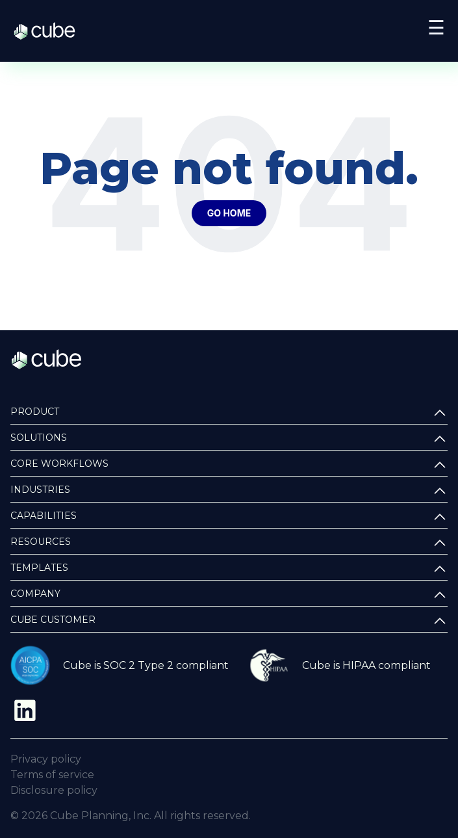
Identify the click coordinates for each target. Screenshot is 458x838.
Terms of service (52, 774)
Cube (51, 31)
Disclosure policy (53, 790)
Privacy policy (45, 759)
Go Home (229, 212)
